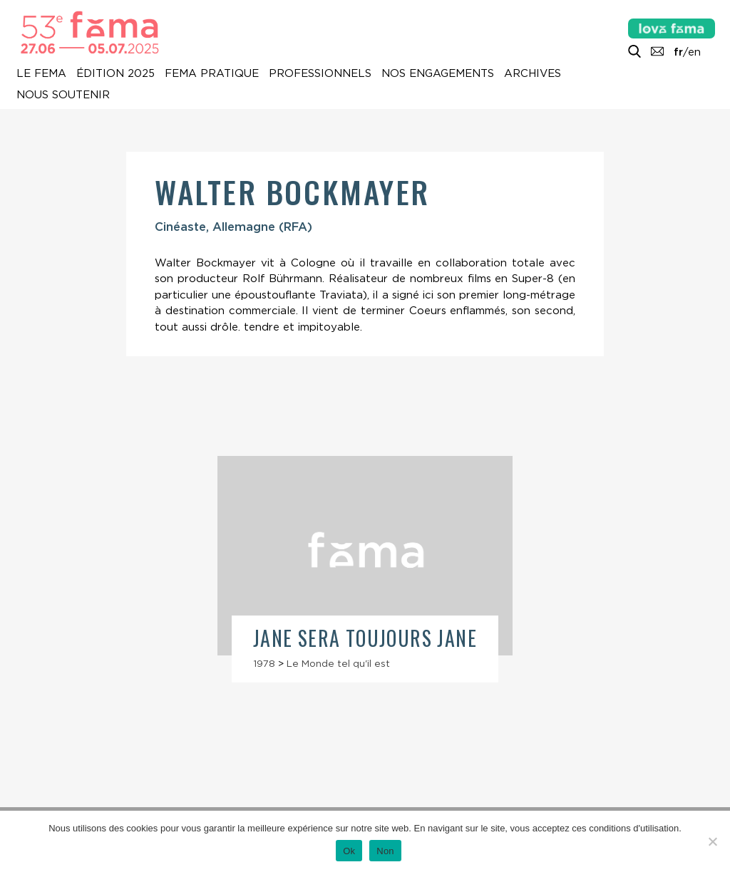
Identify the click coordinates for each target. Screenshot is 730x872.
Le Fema (41, 73)
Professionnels (320, 73)
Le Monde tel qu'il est (338, 663)
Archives (532, 73)
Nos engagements (437, 73)
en (694, 52)
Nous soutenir (63, 94)
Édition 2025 (115, 73)
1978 (264, 663)
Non (385, 851)
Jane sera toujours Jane (365, 638)
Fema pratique (212, 73)
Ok (349, 851)
